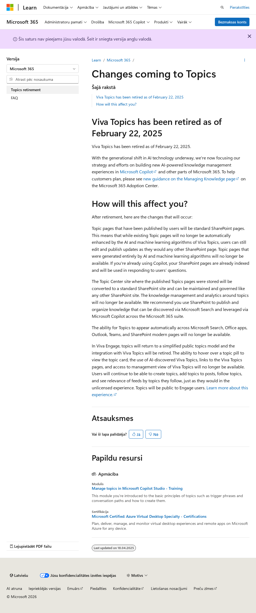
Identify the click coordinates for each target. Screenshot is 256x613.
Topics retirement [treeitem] (26, 89)
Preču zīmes (204, 588)
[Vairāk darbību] (244, 60)
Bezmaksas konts (232, 21)
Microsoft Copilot (136, 171)
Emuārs (73, 588)
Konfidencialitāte (127, 588)
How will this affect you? (116, 104)
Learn (96, 60)
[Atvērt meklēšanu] (222, 7)
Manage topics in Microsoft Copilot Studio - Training (137, 488)
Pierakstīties (239, 7)
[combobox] (43, 68)
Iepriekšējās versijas (45, 588)
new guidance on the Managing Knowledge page (189, 178)
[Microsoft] (10, 7)
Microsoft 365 (118, 60)
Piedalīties (98, 588)
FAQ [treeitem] (14, 97)
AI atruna (14, 588)
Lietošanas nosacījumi (169, 588)
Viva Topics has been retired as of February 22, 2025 (140, 97)
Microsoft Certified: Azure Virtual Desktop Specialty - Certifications (149, 516)
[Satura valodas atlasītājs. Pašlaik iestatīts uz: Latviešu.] (19, 575)
